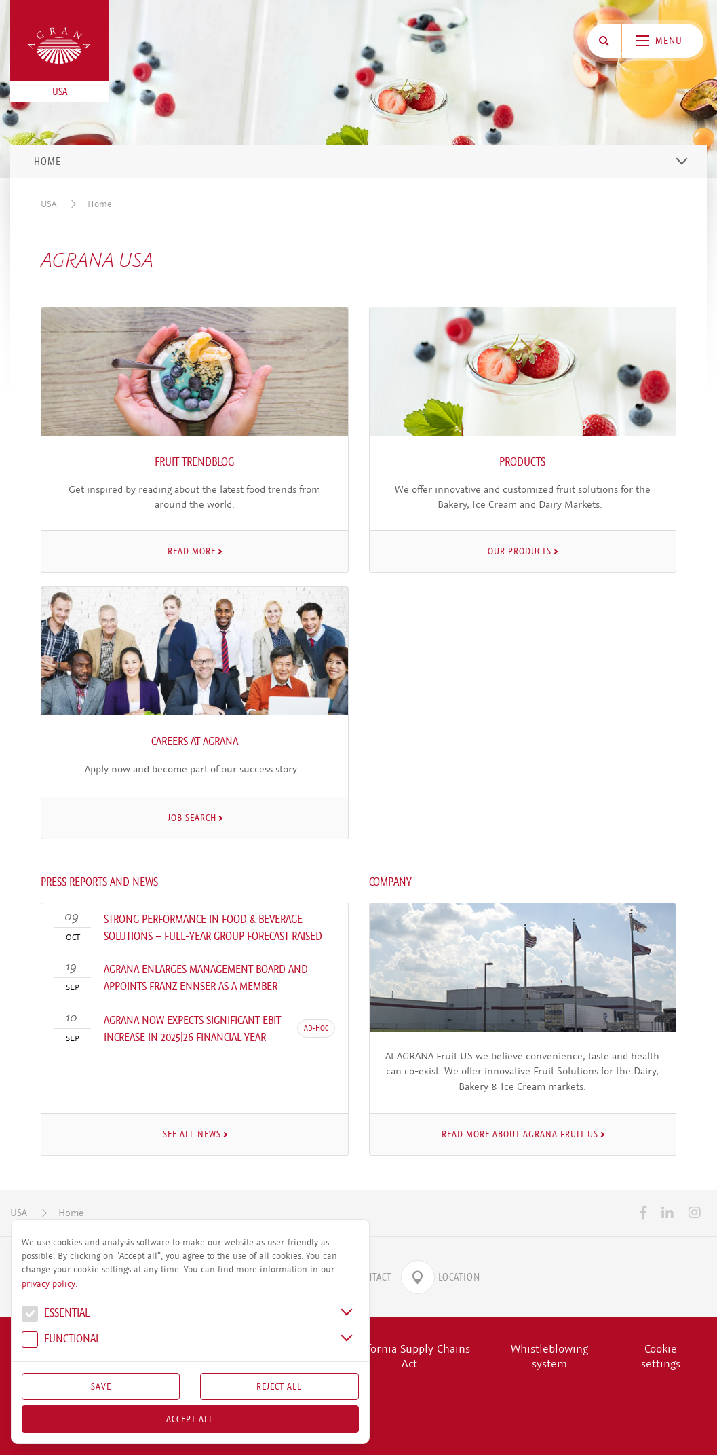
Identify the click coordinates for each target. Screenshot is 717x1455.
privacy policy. (49, 1284)
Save (101, 1386)
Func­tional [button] (61, 1340)
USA (48, 204)
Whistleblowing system (549, 1356)
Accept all (190, 1419)
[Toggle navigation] (681, 161)
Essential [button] (56, 1314)
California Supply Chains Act (409, 1356)
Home (100, 204)
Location (440, 1277)
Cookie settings (660, 1356)
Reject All (279, 1386)
